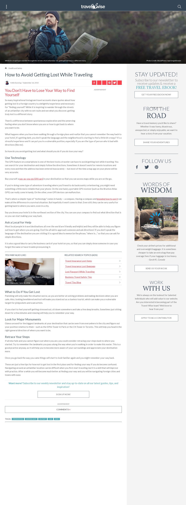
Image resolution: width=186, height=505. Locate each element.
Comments (63, 412)
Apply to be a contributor (156, 321)
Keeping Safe (31, 422)
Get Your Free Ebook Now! (156, 97)
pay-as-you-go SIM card (31, 182)
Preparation (18, 422)
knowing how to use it (107, 202)
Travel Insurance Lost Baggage (80, 269)
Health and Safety (15, 71)
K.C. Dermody (12, 286)
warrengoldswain (174, 64)
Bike (57, 422)
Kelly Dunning (15, 86)
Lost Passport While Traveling (80, 274)
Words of (156, 190)
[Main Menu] (6, 6)
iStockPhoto (161, 64)
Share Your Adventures (156, 145)
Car (50, 422)
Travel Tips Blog (73, 285)
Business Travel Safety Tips (78, 280)
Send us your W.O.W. (156, 271)
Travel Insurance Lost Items (78, 264)
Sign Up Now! (63, 397)
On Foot (43, 422)
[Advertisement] (100, 112)
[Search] (179, 6)
